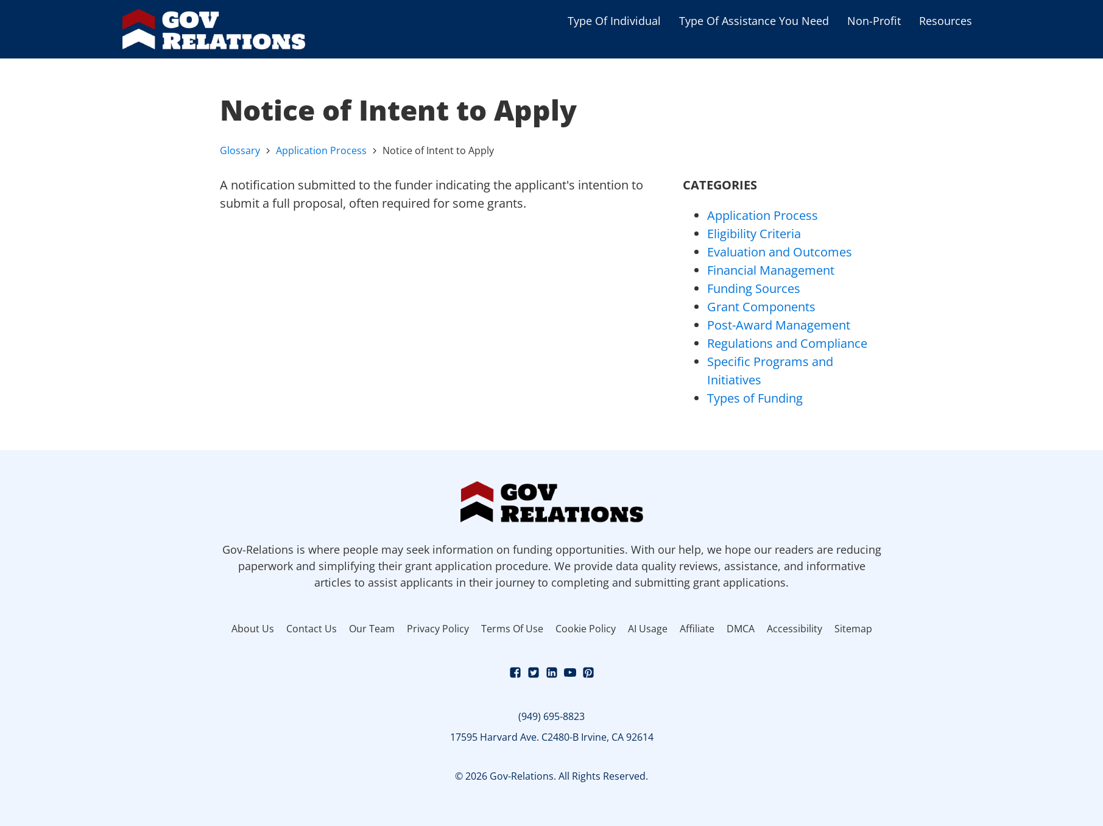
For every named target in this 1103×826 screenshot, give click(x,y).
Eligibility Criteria (754, 233)
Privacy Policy (438, 628)
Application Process (321, 150)
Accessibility (794, 628)
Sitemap (853, 628)
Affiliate (697, 628)
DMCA (741, 628)
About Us (252, 628)
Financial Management (770, 270)
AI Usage (648, 628)
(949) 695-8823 (551, 716)
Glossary (240, 150)
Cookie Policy (585, 628)
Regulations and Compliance (787, 343)
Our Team (372, 628)
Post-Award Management (778, 325)
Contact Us (311, 628)
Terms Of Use (512, 628)
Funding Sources (753, 288)
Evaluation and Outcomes (779, 252)
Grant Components (761, 306)
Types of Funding (755, 398)
